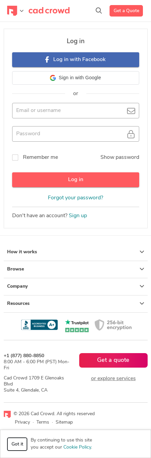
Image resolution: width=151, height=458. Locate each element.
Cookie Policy (77, 447)
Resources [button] (75, 303)
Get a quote (113, 360)
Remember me (40, 157)
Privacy (22, 422)
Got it (17, 444)
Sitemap (64, 422)
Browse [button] (75, 269)
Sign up (78, 216)
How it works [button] (75, 252)
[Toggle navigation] (15, 10)
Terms (42, 422)
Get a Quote (126, 10)
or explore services (113, 378)
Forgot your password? (75, 198)
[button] (75, 78)
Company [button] (75, 286)
